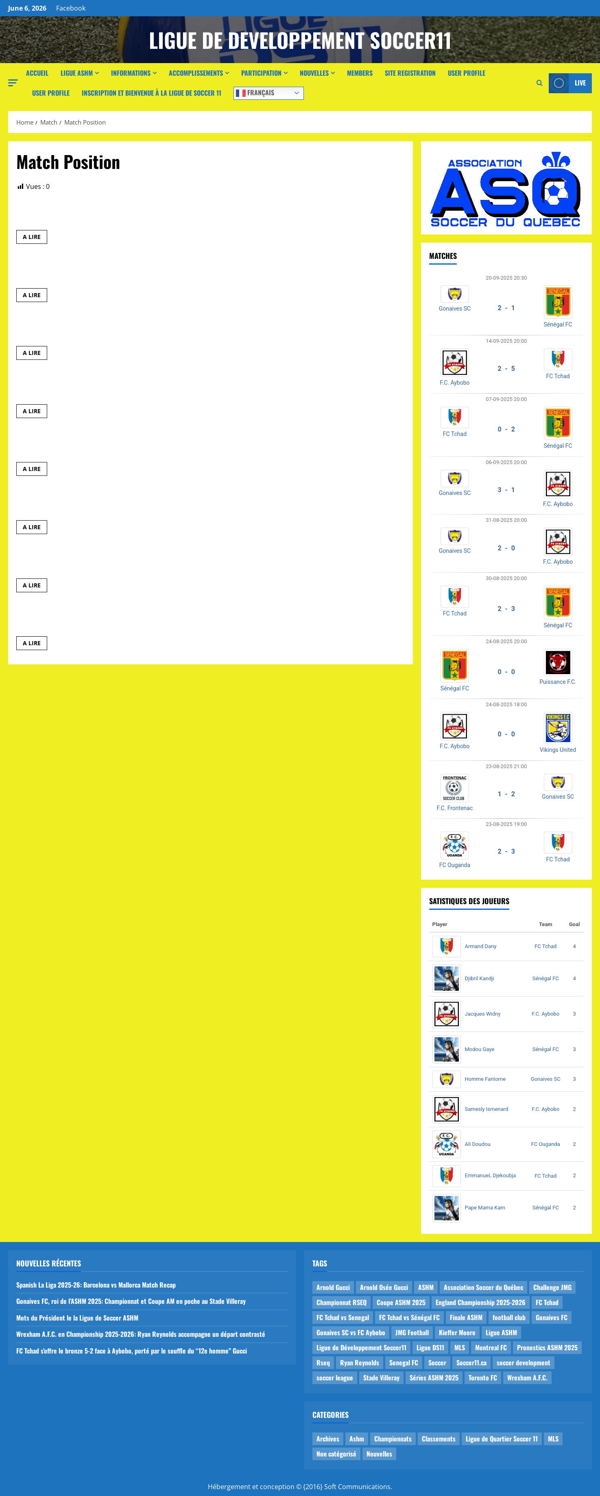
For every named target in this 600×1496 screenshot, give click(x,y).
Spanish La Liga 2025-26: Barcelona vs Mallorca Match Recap (96, 1285)
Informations (131, 73)
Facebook (70, 8)
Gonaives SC (455, 308)
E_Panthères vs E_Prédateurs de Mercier (94, 504)
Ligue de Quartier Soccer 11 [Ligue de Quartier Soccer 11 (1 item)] (502, 1438)
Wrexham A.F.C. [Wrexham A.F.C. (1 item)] (527, 1377)
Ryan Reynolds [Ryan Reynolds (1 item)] (359, 1362)
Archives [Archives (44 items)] (327, 1438)
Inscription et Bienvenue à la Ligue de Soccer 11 (151, 93)
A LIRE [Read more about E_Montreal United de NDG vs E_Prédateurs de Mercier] (35, 354)
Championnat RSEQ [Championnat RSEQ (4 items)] (341, 1302)
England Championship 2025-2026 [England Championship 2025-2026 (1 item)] (481, 1302)
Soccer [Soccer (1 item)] (437, 1362)
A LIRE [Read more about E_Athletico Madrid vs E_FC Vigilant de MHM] (35, 586)
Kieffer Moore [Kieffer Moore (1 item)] (457, 1332)
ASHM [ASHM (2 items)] (426, 1287)
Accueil (37, 73)
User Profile (466, 73)
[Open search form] (540, 83)
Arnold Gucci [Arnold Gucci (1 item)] (333, 1287)
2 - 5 (506, 368)
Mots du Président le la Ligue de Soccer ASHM (77, 1318)
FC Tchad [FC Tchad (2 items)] (547, 1302)
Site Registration (410, 73)
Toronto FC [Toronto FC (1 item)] (483, 1377)
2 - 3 (506, 609)
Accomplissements (196, 73)
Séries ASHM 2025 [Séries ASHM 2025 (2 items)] (434, 1377)
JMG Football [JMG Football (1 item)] (412, 1332)
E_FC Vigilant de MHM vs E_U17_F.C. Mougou (102, 621)
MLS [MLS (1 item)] (459, 1347)
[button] (13, 82)
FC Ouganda (454, 865)
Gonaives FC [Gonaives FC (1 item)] (551, 1317)
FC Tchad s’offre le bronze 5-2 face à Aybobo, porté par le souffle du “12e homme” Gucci (131, 1351)
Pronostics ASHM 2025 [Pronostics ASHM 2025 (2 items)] (547, 1347)
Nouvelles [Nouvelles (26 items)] (379, 1454)
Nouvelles (314, 73)
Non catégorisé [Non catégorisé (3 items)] (336, 1454)
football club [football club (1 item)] (509, 1317)
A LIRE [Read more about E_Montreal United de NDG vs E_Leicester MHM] (35, 412)
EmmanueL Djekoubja (490, 1175)
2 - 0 (506, 548)
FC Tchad (557, 376)
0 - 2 (506, 429)
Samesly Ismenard (486, 1109)
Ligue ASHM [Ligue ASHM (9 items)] (501, 1332)
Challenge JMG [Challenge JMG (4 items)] (552, 1287)
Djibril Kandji (479, 978)
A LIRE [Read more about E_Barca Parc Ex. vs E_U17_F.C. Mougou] (35, 470)
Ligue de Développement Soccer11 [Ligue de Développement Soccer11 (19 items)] (361, 1347)
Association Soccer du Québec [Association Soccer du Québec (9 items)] (483, 1287)
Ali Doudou (478, 1144)
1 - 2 (506, 794)
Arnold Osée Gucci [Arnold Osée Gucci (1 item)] (384, 1287)
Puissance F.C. (557, 682)
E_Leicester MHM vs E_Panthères (79, 214)
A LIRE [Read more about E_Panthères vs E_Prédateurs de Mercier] (35, 528)
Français (255, 92)
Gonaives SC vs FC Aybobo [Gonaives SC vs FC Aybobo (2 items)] (350, 1332)
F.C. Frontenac (455, 808)
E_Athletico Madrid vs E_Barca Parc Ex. (92, 272)
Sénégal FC (558, 324)
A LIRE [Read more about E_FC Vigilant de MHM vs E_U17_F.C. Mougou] (35, 644)
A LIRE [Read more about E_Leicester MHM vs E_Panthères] (35, 238)
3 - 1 (506, 490)
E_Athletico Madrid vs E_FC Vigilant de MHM (102, 563)
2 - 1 (506, 308)
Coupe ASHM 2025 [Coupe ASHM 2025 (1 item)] (401, 1302)
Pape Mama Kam (485, 1208)
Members (360, 73)
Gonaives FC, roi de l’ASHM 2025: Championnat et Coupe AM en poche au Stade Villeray (131, 1301)
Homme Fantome (485, 1079)
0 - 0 (506, 672)
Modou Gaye (480, 1049)
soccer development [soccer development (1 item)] (523, 1362)
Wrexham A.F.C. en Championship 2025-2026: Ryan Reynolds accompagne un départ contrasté (140, 1334)
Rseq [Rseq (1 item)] (323, 1362)
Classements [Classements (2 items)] (439, 1438)
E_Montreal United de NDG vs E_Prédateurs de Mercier (122, 331)
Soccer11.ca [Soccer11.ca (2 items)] (471, 1362)
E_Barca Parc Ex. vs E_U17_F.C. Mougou (92, 447)
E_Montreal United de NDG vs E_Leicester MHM (107, 388)
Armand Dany (481, 946)
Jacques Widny (483, 1014)
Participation (261, 73)
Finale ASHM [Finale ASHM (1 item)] (466, 1317)
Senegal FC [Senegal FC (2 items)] (403, 1362)
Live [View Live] (567, 83)
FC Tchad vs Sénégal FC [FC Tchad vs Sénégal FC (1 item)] (409, 1317)
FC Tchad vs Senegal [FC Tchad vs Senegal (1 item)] (342, 1317)
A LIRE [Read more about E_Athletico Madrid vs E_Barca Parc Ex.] (35, 296)
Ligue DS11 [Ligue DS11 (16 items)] (430, 1347)
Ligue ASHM (77, 73)
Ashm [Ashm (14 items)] (356, 1438)
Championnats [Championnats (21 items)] (393, 1438)
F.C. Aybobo (454, 382)
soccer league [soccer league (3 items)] (334, 1377)
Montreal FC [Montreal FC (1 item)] (491, 1347)
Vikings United (558, 750)
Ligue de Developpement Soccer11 (300, 39)
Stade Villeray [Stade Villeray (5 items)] (381, 1377)
